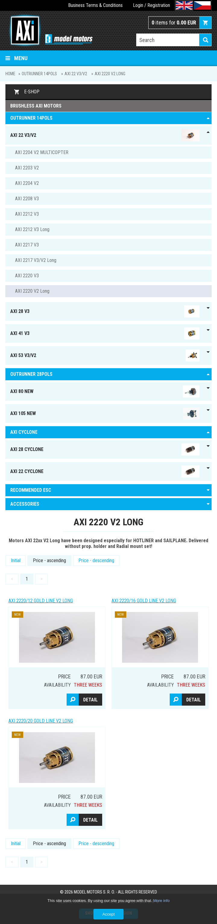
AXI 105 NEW (105, 413)
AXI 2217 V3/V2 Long (35, 260)
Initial (15, 560)
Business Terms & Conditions (95, 5)
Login (138, 5)
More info (161, 900)
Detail (90, 700)
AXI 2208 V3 (27, 198)
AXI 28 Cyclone (105, 449)
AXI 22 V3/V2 (75, 73)
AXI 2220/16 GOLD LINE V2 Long (144, 601)
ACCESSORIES (24, 504)
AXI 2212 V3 (27, 214)
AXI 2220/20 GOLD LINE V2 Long (40, 721)
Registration (158, 5)
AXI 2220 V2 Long (110, 73)
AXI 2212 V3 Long (32, 229)
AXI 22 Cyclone (105, 471)
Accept (108, 914)
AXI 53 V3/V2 (105, 355)
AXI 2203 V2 (27, 168)
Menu (16, 58)
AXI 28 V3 (105, 311)
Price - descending (96, 560)
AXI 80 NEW (105, 391)
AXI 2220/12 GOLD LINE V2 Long (40, 601)
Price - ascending (49, 560)
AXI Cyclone (23, 432)
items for (174, 22)
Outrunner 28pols (31, 374)
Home (10, 73)
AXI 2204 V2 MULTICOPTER (41, 152)
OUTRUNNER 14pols (39, 73)
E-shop (31, 92)
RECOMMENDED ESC (30, 490)
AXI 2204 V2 (27, 183)
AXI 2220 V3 (27, 275)
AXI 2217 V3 (27, 245)
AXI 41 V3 (105, 333)
